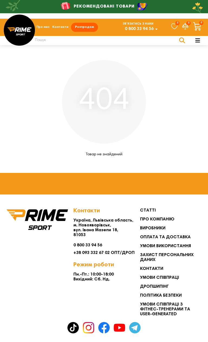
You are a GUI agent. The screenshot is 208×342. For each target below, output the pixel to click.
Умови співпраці (159, 278)
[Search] (106, 41)
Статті (148, 210)
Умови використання (165, 246)
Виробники (152, 228)
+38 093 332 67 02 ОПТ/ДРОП (104, 253)
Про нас (43, 27)
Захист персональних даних (167, 257)
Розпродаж (84, 27)
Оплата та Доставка (165, 237)
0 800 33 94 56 (139, 29)
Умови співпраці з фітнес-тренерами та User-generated (165, 309)
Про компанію (157, 219)
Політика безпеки (161, 295)
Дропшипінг (154, 286)
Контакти (60, 27)
